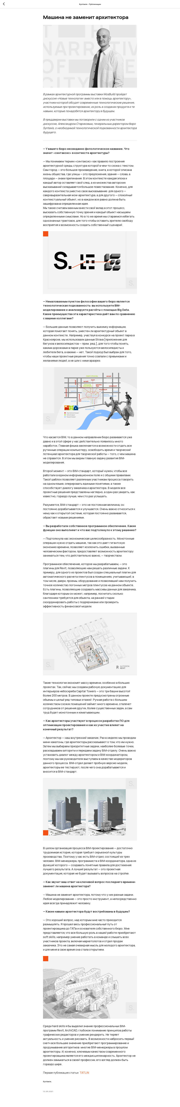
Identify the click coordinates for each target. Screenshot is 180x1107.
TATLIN (84, 1072)
